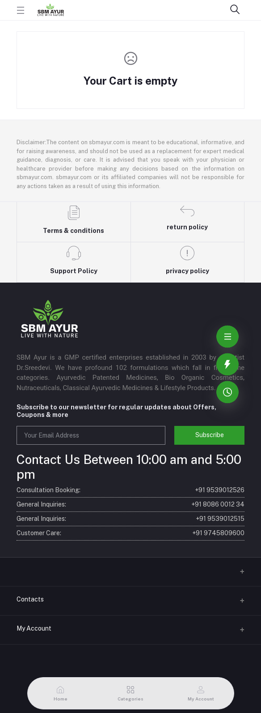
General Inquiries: (130, 504)
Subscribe (209, 434)
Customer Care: (130, 533)
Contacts (30, 599)
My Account (34, 628)
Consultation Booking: (130, 490)
